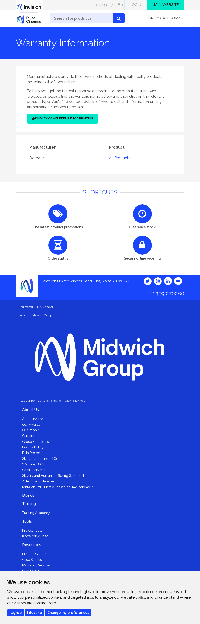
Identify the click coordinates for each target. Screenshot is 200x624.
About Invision (33, 419)
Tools (27, 521)
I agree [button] (15, 613)
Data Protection (33, 453)
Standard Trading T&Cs (40, 458)
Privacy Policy (32, 447)
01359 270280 (109, 4)
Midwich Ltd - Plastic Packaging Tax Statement (57, 487)
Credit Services (33, 470)
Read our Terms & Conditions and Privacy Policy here (52, 400)
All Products (119, 158)
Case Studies (32, 560)
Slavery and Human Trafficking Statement (53, 476)
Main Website (165, 5)
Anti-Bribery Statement (39, 481)
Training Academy (36, 513)
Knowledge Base (35, 536)
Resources (31, 545)
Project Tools (32, 530)
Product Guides (34, 554)
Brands (28, 495)
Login (135, 5)
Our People (31, 430)
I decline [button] (34, 613)
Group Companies (36, 441)
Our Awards (31, 424)
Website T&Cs (33, 464)
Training (29, 503)
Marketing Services (36, 565)
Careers (28, 436)
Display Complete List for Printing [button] (62, 118)
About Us (30, 409)
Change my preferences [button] (68, 613)
